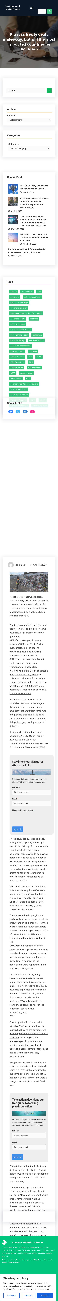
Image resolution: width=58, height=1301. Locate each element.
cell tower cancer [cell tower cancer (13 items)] (17, 399)
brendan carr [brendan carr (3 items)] (27, 366)
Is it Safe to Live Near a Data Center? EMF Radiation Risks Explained (34, 288)
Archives (11, 127)
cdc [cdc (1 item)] (39, 366)
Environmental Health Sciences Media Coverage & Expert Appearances (26, 301)
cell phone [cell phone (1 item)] (14, 372)
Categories (13, 158)
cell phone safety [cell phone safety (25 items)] (17, 393)
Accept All (45, 1295)
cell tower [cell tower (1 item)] (34, 393)
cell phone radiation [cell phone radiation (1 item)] (18, 382)
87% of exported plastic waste (25, 1069)
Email (14, 1227)
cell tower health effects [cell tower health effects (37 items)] (20, 404)
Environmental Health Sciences (13, 7)
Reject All (28, 1295)
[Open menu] (31, 8)
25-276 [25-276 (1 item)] (13, 366)
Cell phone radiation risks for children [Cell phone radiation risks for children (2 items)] (25, 388)
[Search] (49, 11)
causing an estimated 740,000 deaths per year (28, 1115)
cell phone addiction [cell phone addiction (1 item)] (32, 372)
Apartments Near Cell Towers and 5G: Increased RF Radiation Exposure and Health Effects (34, 254)
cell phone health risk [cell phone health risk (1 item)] (19, 377)
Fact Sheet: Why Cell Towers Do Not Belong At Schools (34, 238)
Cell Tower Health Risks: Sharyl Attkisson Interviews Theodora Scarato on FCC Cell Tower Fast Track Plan (33, 272)
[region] (28, 1287)
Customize (11, 1295)
